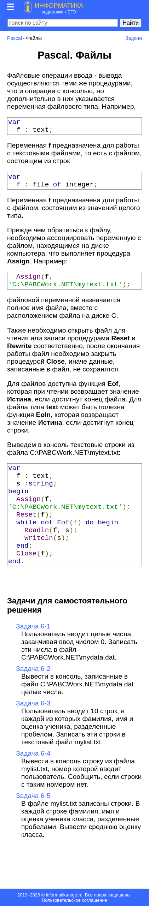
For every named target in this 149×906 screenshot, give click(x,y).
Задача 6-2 (33, 702)
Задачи (133, 38)
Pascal (14, 38)
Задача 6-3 (33, 736)
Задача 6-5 (33, 829)
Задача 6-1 (33, 659)
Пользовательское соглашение (74, 900)
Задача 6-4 (33, 787)
